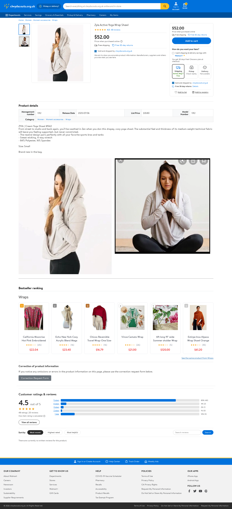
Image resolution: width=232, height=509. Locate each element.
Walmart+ (53, 488)
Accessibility (101, 488)
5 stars (56, 400)
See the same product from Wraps (197, 357)
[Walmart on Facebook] (189, 491)
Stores (52, 480)
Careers (102, 15)
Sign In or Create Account (87, 461)
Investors (8, 488)
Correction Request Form (35, 378)
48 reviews (115, 30)
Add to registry (200, 92)
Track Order (132, 461)
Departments (12, 15)
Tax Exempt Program (105, 497)
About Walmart (10, 476)
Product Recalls (102, 493)
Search (208, 432)
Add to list (181, 92)
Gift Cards (54, 493)
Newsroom (8, 484)
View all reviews (29, 422)
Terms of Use (147, 476)
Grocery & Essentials (54, 15)
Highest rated (54, 432)
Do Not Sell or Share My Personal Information (161, 493)
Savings (38, 15)
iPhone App (193, 476)
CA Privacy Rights (149, 484)
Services (27, 15)
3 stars (56, 407)
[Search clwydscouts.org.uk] (111, 6)
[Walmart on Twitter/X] (195, 491)
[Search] (164, 6)
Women (28, 20)
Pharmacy (91, 15)
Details (195, 86)
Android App (193, 480)
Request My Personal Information (156, 488)
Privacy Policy (147, 480)
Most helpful (72, 432)
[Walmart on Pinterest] (206, 491)
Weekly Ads (151, 461)
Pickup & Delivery (75, 15)
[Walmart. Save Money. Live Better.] (19, 6)
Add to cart (191, 40)
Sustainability (9, 493)
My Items (114, 15)
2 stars (56, 410)
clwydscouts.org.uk (123, 50)
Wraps (54, 20)
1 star (57, 414)
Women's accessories (41, 20)
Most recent (35, 432)
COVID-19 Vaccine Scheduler (109, 476)
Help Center (112, 461)
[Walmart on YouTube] (200, 491)
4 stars (56, 404)
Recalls (99, 484)
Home (21, 20)
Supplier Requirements (14, 497)
